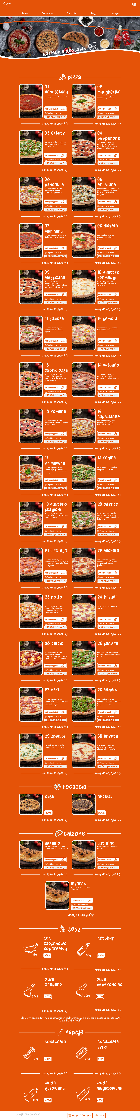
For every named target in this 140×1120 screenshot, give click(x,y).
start (9, 3)
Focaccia (47, 13)
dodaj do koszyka (52, 123)
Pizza (24, 13)
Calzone (71, 13)
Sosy (93, 13)
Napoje (115, 13)
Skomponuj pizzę (51, 109)
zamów (101, 1115)
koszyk (81, 1115)
